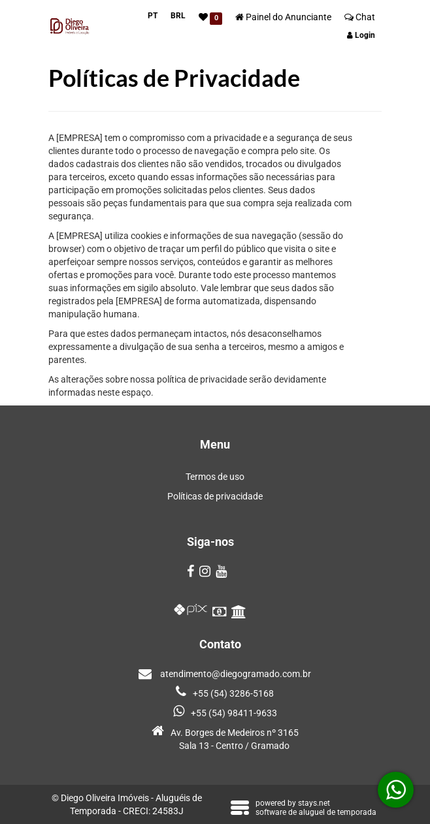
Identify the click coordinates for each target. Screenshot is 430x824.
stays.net (314, 803)
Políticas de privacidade (215, 496)
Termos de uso (215, 476)
